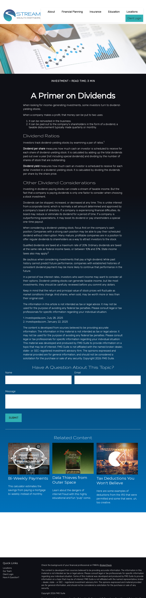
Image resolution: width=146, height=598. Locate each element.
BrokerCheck (106, 558)
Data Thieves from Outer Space (69, 473)
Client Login (8, 568)
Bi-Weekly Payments (28, 471)
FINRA (127, 595)
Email (77, 366)
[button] (51, 5)
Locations (7, 561)
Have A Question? (11, 571)
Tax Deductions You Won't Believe (115, 474)
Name (8, 366)
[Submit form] (13, 411)
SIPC (133, 595)
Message (10, 384)
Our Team (7, 564)
